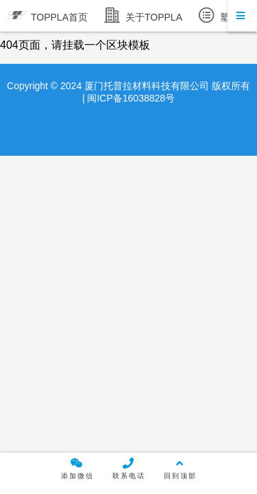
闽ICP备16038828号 (130, 98)
